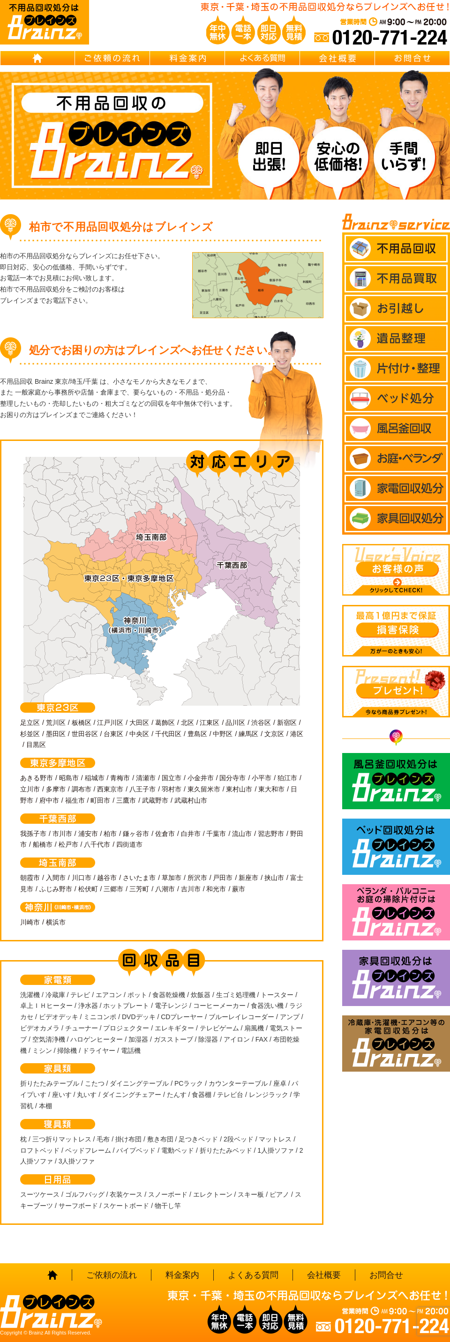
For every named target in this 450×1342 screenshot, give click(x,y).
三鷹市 (126, 800)
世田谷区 (85, 734)
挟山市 (274, 877)
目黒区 (36, 744)
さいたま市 (139, 877)
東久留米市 (204, 789)
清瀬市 (146, 778)
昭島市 (69, 778)
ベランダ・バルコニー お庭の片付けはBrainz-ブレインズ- (396, 912)
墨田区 (56, 734)
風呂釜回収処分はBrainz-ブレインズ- (396, 781)
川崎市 (30, 922)
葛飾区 (165, 722)
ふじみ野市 (55, 889)
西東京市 (110, 789)
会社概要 (337, 58)
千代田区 (168, 734)
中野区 (222, 734)
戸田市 (222, 877)
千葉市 (216, 833)
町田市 (100, 800)
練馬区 (248, 734)
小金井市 (201, 778)
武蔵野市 (155, 800)
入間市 (56, 877)
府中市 (49, 800)
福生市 (75, 800)
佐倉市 (165, 833)
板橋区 (81, 722)
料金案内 (187, 58)
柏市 (110, 833)
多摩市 (56, 789)
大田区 (139, 722)
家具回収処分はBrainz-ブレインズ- (396, 978)
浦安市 (88, 833)
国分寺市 (232, 778)
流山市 (242, 833)
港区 (296, 734)
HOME (37, 58)
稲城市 (95, 778)
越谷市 (107, 877)
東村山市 (239, 789)
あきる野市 (36, 778)
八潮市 (165, 889)
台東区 (113, 734)
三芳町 (139, 889)
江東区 (209, 722)
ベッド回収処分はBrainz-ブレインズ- (396, 847)
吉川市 (191, 889)
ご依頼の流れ (112, 58)
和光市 (216, 889)
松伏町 (88, 889)
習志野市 (271, 833)
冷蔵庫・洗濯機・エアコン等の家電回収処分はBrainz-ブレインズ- (396, 1043)
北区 (187, 722)
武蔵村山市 (190, 800)
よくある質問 (262, 58)
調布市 (81, 789)
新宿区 (287, 722)
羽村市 (171, 789)
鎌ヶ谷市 (136, 833)
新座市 (248, 877)
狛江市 (287, 778)
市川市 (62, 833)
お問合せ (412, 58)
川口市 (81, 877)
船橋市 (42, 844)
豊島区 (197, 734)
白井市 (191, 833)
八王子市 (142, 789)
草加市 (171, 877)
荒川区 (56, 722)
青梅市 (120, 778)
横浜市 (56, 922)
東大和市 (271, 789)
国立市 (171, 778)
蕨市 (238, 889)
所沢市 (197, 877)
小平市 (261, 778)
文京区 (274, 734)
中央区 (139, 734)
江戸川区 (110, 722)
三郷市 (113, 889)
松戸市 (68, 844)
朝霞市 (30, 877)
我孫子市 (33, 833)
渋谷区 (261, 722)
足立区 (30, 722)
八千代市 (97, 844)
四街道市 (129, 844)
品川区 (235, 722)
